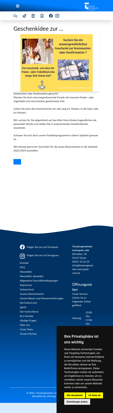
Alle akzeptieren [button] (75, 395)
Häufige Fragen (28, 320)
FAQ (22, 267)
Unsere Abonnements (32, 293)
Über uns (25, 324)
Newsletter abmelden (31, 276)
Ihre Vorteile (26, 315)
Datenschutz (27, 289)
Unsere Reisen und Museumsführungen (41, 298)
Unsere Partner (28, 333)
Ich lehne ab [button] (94, 395)
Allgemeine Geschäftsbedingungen (39, 280)
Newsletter (26, 271)
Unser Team (26, 329)
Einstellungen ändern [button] (77, 401)
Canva (94, 88)
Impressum (26, 284)
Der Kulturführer (29, 311)
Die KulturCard (28, 302)
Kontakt (24, 262)
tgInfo (23, 307)
